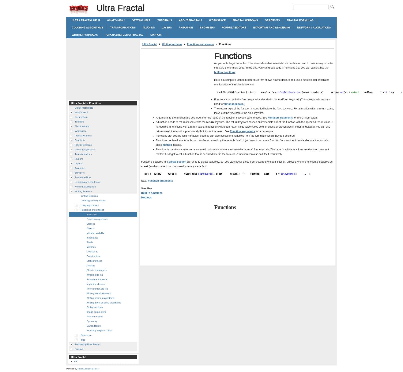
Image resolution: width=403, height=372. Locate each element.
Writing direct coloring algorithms (104, 302)
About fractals (190, 20)
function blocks (234, 103)
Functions (92, 214)
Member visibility (95, 233)
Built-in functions (151, 192)
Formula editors (234, 27)
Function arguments (280, 117)
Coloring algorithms (87, 27)
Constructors (93, 256)
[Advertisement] (176, 80)
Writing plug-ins (95, 275)
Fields (90, 242)
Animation (186, 27)
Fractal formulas (300, 20)
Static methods (94, 261)
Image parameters (96, 312)
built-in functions (224, 72)
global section (177, 161)
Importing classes (96, 284)
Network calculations (314, 27)
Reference (86, 335)
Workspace (217, 20)
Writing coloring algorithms (100, 298)
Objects (91, 228)
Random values (95, 316)
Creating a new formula (93, 200)
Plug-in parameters (97, 270)
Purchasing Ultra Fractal (124, 34)
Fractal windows (245, 20)
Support (156, 34)
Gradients (272, 20)
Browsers (207, 27)
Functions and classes (200, 44)
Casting (91, 265)
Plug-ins (149, 27)
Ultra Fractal (78, 9)
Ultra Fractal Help (86, 20)
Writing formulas (85, 34)
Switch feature (94, 326)
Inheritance (92, 237)
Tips (83, 339)
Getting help (141, 20)
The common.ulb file (97, 288)
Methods (146, 197)
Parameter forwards (97, 279)
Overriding (92, 251)
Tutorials (165, 20)
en (75, 361)
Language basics (90, 205)
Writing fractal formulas (99, 293)
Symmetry (92, 321)
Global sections (95, 307)
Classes (91, 223)
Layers (167, 27)
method (167, 144)
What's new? (116, 20)
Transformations (123, 27)
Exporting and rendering (271, 27)
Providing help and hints (99, 330)
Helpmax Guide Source (88, 369)
